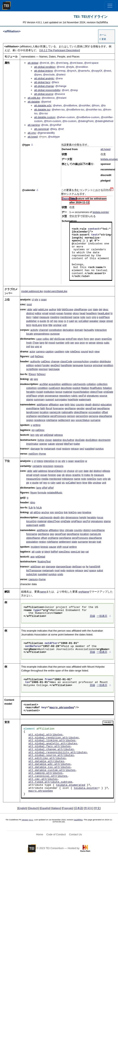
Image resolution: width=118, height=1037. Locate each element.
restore (66, 448)
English (22, 808)
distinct (30, 313)
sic (76, 320)
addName (42, 404)
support (49, 399)
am (43, 566)
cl (33, 299)
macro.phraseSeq (61, 707)
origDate (108, 391)
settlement (64, 420)
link (66, 512)
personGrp (82, 416)
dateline (57, 439)
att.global (33, 62)
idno (32, 502)
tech (91, 351)
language (78, 365)
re (87, 342)
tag (83, 551)
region (29, 420)
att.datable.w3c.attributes (49, 764)
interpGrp (49, 460)
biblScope (67, 309)
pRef (51, 487)
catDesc (45, 361)
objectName (81, 412)
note (82, 317)
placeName (105, 416)
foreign (68, 313)
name (76, 317)
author (52, 309)
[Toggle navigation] (110, 6)
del (100, 309)
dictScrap (59, 338)
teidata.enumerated (70, 785)
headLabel (104, 313)
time (45, 325)
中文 (97, 808)
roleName (51, 420)
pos (77, 342)
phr (36, 299)
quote (43, 320)
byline (41, 439)
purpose (55, 333)
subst (100, 570)
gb (63, 474)
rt (67, 320)
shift (59, 546)
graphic (76, 474)
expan (59, 313)
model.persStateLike (55, 291)
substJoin (31, 574)
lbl (46, 342)
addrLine (43, 309)
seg (36, 379)
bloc (72, 404)
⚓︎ (32, 144)
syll (28, 346)
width (42, 525)
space (92, 570)
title (50, 325)
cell (32, 356)
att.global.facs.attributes (49, 746)
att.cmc (32, 132)
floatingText (44, 561)
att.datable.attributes (46, 761)
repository (64, 395)
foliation (107, 387)
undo (60, 574)
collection (102, 384)
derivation (68, 329)
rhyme (42, 453)
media (44, 478)
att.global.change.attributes (51, 749)
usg (37, 346)
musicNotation (81, 391)
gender (80, 408)
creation (94, 361)
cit (76, 470)
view (97, 351)
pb (109, 478)
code (38, 551)
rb (48, 320)
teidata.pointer (100, 212)
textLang (37, 325)
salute (51, 443)
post (29, 304)
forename (58, 408)
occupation (94, 412)
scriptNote (32, 369)
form (86, 338)
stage (102, 320)
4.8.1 (31, 820)
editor (38, 313)
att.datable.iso (42, 109)
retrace (75, 448)
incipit (39, 391)
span (44, 299)
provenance (51, 395)
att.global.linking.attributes (51, 740)
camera (40, 351)
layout (58, 391)
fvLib (39, 507)
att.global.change (44, 86)
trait (99, 541)
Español (45, 808)
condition (43, 387)
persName (43, 416)
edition (30, 365)
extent (38, 365)
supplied (90, 448)
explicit (76, 387)
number (60, 342)
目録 (92, 616)
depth (56, 517)
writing (36, 424)
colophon (31, 387)
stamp (29, 399)
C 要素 (103, 39)
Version (25, 820)
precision (48, 466)
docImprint (104, 439)
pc (59, 460)
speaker (94, 320)
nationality (67, 412)
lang (42, 342)
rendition (108, 365)
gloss (76, 313)
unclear (57, 325)
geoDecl (55, 365)
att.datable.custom (44, 117)
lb (92, 474)
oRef (44, 487)
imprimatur (32, 443)
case (39, 338)
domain (79, 329)
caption (49, 351)
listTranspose (34, 570)
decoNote (66, 387)
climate (69, 530)
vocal (65, 546)
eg (33, 430)
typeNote (73, 399)
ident (47, 551)
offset (105, 412)
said (71, 320)
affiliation (54, 404)
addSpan (35, 566)
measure (44, 317)
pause (52, 546)
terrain (92, 541)
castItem (59, 351)
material (67, 391)
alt (31, 512)
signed (59, 443)
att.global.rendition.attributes (53, 738)
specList (75, 551)
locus (100, 517)
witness (58, 434)
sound (84, 351)
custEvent (54, 387)
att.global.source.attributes (51, 755)
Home (39, 834)
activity (34, 329)
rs (65, 320)
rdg (37, 434)
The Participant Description (59, 50)
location (44, 412)
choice (70, 470)
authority (35, 361)
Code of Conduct (56, 834)
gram (98, 338)
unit (64, 325)
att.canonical (41, 128)
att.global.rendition (44, 66)
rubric (74, 395)
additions (66, 384)
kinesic (44, 546)
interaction (101, 329)
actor (32, 351)
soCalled (83, 320)
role (67, 351)
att (33, 551)
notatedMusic (54, 492)
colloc (45, 338)
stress (99, 342)
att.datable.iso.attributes (49, 767)
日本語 (79, 808)
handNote (66, 365)
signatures (93, 395)
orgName (31, 416)
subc (106, 342)
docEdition (91, 439)
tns (32, 346)
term (28, 325)
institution (49, 391)
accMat (43, 384)
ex (84, 566)
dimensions (72, 517)
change (55, 361)
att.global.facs (42, 82)
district (96, 404)
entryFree (71, 338)
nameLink (55, 412)
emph (52, 313)
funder (46, 365)
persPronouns (58, 416)
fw (42, 448)
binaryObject (55, 470)
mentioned (66, 317)
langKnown (32, 412)
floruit (49, 408)
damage (35, 448)
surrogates (61, 399)
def (52, 338)
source (103, 395)
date (95, 309)
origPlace (31, 395)
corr (90, 309)
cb (64, 470)
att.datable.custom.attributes (51, 770)
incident (35, 546)
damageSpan (63, 566)
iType (35, 342)
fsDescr (41, 374)
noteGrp (91, 478)
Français (67, 808)
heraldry (30, 391)
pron (82, 342)
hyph (29, 342)
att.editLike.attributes (47, 758)
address (42, 470)
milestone (67, 478)
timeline (86, 512)
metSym (33, 453)
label (36, 317)
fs (34, 507)
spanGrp (79, 460)
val (87, 551)
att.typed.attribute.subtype (50, 782)
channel (43, 329)
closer (48, 439)
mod (58, 448)
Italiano (56, 808)
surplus (99, 448)
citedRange (80, 309)
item (28, 317)
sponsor (43, 369)
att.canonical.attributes (47, 776)
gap (59, 474)
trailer (77, 443)
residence (39, 420)
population (32, 541)
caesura (33, 579)
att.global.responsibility (47, 90)
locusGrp (31, 521)
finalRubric (96, 387)
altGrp (37, 512)
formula (42, 492)
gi (43, 551)
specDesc (64, 551)
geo (52, 533)
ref (51, 320)
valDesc (40, 430)
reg (55, 320)
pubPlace (104, 317)
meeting (54, 317)
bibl (59, 309)
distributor (105, 361)
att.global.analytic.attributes (52, 743)
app (32, 556)
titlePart (68, 443)
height (82, 517)
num (88, 317)
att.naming (34, 124)
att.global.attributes (45, 735)
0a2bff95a (78, 820)
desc (105, 309)
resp (60, 320)
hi (111, 313)
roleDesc (75, 351)
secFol (82, 395)
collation (91, 384)
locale (29, 333)
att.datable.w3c (42, 105)
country (80, 404)
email (45, 313)
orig (94, 317)
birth (67, 404)
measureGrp (33, 478)
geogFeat (90, 408)
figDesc (39, 356)
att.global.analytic (44, 78)
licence (88, 365)
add (35, 309)
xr (41, 346)
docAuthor (68, 439)
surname (95, 420)
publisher (31, 320)
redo (62, 570)
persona (93, 416)
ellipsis (106, 470)
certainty (37, 466)
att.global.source (43, 93)
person (71, 416)
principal (98, 365)
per (72, 342)
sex (73, 420)
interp (39, 460)
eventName (32, 408)
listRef (54, 551)
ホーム (103, 35)
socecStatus (82, 420)
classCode (66, 361)
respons (58, 466)
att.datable (34, 101)
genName (70, 408)
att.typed (33, 136)
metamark (50, 448)
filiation (85, 387)
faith (42, 408)
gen (92, 338)
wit (41, 434)
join (52, 512)
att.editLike (34, 97)
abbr (29, 309)
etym (80, 338)
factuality (89, 329)
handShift (94, 566)
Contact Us (75, 834)
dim (62, 517)
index (87, 474)
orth (67, 342)
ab (31, 379)
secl (81, 448)
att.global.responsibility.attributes (57, 752)
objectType (96, 391)
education (106, 404)
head (82, 313)
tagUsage (54, 369)
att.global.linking (43, 70)
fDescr (32, 374)
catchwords (79, 384)
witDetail (48, 434)
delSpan (77, 566)
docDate (80, 439)
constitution (55, 329)
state (74, 541)
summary (39, 399)
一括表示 (102, 616)
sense (92, 342)
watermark (85, 399)
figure (33, 492)
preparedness (41, 333)
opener (43, 443)
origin (41, 395)
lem (32, 434)
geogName (103, 408)
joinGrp (59, 512)
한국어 (88, 808)
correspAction (81, 361)
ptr (27, 482)
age (62, 404)
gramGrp (106, 338)
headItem (91, 313)
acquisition (54, 384)
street (109, 320)
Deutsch (33, 808)
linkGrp (72, 512)
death (88, 404)
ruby (53, 482)
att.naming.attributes (45, 773)
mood (51, 342)
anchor (45, 512)
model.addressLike (32, 291)
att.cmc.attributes (43, 779)
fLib (31, 507)
